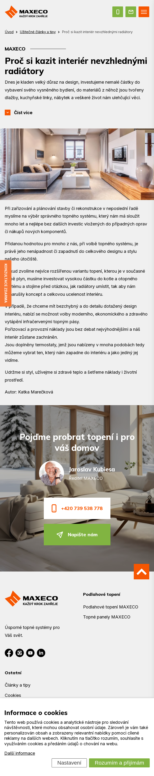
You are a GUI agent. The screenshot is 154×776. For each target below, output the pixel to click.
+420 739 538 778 (77, 508)
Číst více (23, 112)
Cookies (13, 695)
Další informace (19, 753)
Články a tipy (17, 685)
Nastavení (69, 763)
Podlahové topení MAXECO (110, 606)
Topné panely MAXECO (106, 616)
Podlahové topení (101, 594)
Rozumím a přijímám (119, 763)
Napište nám (77, 534)
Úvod (9, 32)
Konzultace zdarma (6, 283)
